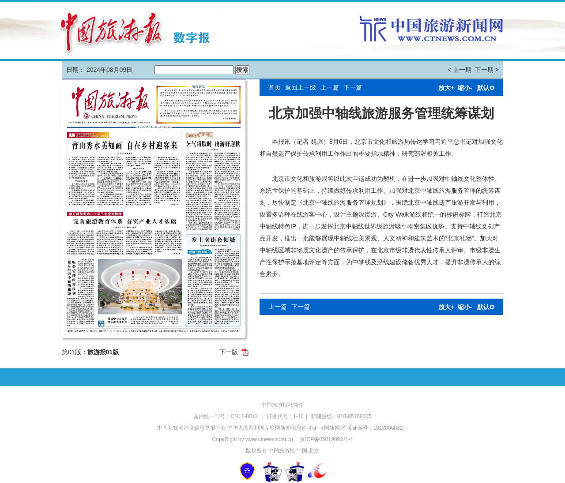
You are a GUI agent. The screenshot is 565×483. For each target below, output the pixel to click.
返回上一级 (300, 87)
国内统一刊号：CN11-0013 (226, 416)
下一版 (228, 352)
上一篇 (329, 87)
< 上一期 (459, 69)
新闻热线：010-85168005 (341, 416)
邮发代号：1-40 (285, 416)
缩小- (465, 87)
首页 (274, 87)
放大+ (446, 87)
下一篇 (352, 87)
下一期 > (487, 69)
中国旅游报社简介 (282, 405)
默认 (485, 87)
